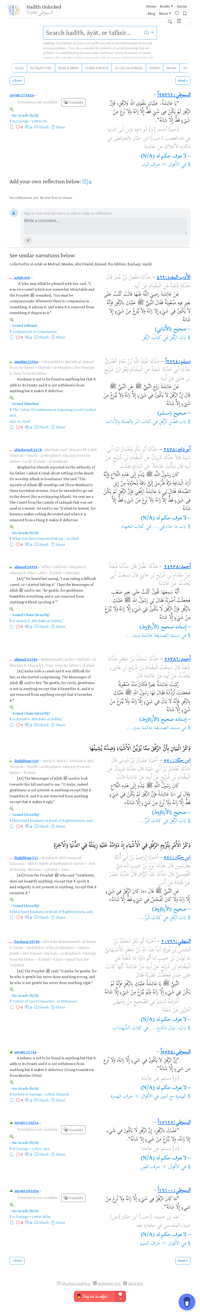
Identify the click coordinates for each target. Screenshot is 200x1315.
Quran (170, 6)
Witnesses (69, 1001)
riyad (26, 421)
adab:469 (22, 277)
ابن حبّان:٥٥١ (177, 858)
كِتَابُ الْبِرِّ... (149, 821)
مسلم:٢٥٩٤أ (178, 362)
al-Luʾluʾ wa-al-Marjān (129, 67)
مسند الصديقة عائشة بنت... (153, 636)
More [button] (140, 14)
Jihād (74, 538)
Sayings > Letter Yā (31, 121)
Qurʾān (19, 67)
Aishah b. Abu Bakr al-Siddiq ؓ (39, 620)
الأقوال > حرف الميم (160, 1244)
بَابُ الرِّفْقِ (178, 338)
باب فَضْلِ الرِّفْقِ (172, 422)
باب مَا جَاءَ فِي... (169, 527)
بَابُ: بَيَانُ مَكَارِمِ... (168, 1028)
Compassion (22, 331)
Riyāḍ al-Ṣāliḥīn (69, 67)
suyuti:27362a (22, 95)
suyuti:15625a (26, 1122)
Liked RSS (135, 1283)
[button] (186, 14)
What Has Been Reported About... (39, 538)
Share (60, 127)
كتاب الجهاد (132, 527)
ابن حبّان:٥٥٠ (177, 761)
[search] (92, 33)
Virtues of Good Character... (34, 1001)
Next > (183, 80)
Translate (73, 102)
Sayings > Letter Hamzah (49, 1094)
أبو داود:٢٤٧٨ (176, 450)
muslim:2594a (26, 361)
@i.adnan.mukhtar (76, 1283)
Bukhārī (154, 67)
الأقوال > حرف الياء (161, 165)
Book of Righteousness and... (72, 820)
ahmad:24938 (26, 566)
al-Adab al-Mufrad (96, 67)
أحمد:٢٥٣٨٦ (177, 659)
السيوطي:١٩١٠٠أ (174, 1190)
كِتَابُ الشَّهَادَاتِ (127, 1028)
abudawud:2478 (28, 449)
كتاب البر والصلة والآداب (128, 422)
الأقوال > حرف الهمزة (131, 1096)
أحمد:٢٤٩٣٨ (177, 567)
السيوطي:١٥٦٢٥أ (174, 1123)
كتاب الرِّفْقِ (151, 338)
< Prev (17, 80)
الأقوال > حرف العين (160, 1167)
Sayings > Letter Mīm (33, 1216)
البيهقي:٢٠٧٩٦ (176, 942)
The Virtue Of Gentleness (32, 409)
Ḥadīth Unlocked (44, 7)
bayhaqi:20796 (27, 941)
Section (18, 1094)
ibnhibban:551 (26, 857)
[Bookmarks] (164, 14)
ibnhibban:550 (26, 760)
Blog (183, 6)
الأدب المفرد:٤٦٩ (173, 278)
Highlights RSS (109, 1283)
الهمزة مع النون (173, 1096)
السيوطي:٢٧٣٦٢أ (174, 95)
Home (140, 6)
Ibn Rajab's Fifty (41, 67)
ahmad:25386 (26, 659)
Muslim (171, 67)
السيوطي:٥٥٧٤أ (176, 1052)
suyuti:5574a (25, 1052)
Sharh (44, 127)
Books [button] (153, 6)
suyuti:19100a (26, 1190)
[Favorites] (156, 14)
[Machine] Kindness (28, 820)
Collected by (19, 264)
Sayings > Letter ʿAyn (32, 1148)
